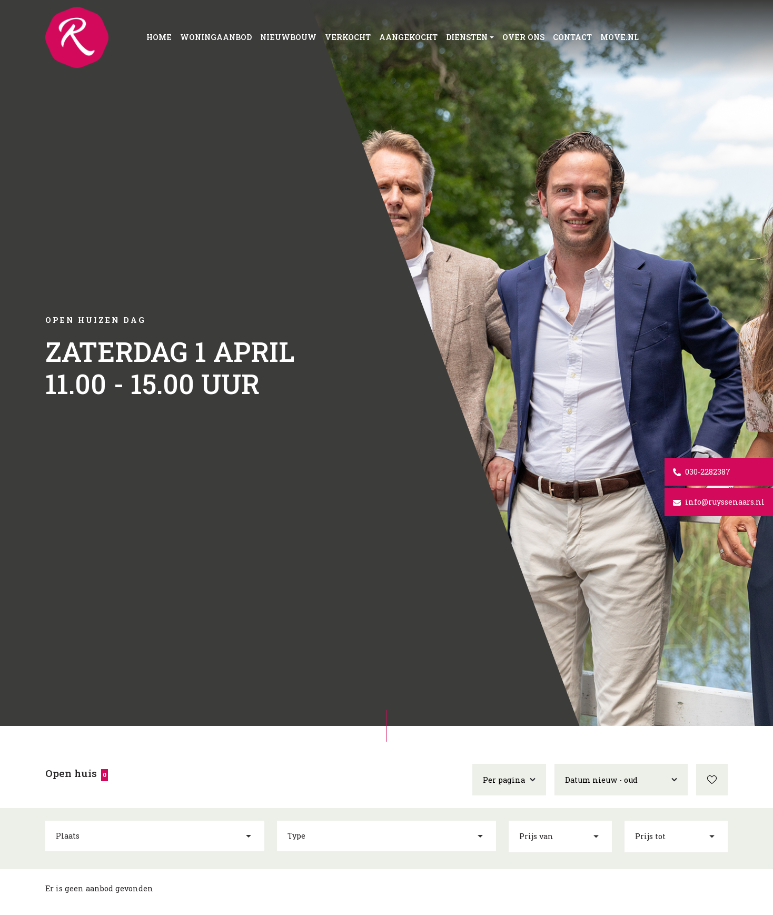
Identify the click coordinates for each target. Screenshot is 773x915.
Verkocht (348, 37)
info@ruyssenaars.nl (719, 502)
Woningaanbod (216, 37)
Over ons (523, 37)
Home (159, 37)
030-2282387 (701, 472)
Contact (572, 37)
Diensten (467, 37)
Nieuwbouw (288, 37)
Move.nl (619, 37)
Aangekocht (408, 37)
